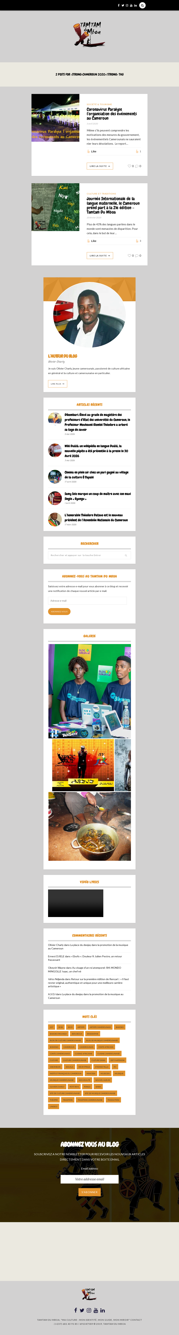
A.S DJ (51, 995)
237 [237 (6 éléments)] (51, 1028)
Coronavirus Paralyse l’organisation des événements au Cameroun (112, 114)
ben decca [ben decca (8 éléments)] (77, 1035)
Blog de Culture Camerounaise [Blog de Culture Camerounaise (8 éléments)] (65, 1041)
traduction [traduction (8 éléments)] (113, 1101)
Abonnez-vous (59, 613)
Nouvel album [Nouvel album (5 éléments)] (102, 1081)
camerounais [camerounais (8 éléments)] (86, 1048)
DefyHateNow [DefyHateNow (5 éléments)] (117, 1061)
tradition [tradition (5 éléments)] (68, 1101)
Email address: (89, 1169)
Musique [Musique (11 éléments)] (119, 1074)
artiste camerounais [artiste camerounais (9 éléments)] (100, 1028)
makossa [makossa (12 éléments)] (91, 1074)
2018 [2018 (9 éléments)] (60, 1028)
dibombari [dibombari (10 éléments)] (55, 1068)
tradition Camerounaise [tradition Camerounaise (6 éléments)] (90, 1101)
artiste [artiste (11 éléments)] (81, 1028)
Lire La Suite (98, 166)
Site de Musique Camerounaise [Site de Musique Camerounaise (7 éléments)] (100, 1094)
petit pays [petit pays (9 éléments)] (74, 1088)
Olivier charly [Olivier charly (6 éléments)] (57, 1088)
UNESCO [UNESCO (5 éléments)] (53, 1108)
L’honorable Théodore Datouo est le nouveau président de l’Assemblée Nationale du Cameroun (96, 518)
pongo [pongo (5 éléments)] (87, 1088)
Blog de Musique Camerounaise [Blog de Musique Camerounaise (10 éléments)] (102, 1041)
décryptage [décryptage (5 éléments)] (84, 1068)
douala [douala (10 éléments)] (69, 1068)
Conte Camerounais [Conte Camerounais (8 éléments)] (60, 1055)
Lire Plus (56, 385)
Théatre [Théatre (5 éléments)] (54, 1101)
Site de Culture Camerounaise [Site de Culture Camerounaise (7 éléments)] (65, 1094)
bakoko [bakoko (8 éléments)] (120, 1028)
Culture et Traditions (101, 194)
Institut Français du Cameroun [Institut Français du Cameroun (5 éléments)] (65, 1074)
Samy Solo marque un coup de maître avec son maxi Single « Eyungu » (98, 497)
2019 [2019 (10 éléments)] (70, 1028)
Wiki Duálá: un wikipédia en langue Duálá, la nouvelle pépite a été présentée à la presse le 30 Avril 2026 (96, 452)
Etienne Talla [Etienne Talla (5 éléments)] (101, 1068)
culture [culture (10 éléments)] (54, 1061)
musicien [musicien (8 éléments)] (105, 1074)
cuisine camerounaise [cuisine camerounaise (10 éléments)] (108, 1055)
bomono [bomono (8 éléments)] (54, 1048)
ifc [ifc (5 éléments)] (115, 1068)
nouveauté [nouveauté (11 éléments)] (84, 1081)
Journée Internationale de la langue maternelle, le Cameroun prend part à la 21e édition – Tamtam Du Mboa (113, 206)
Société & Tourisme (99, 104)
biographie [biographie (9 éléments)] (92, 1035)
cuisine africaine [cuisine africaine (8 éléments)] (83, 1055)
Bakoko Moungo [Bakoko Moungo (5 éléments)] (58, 1035)
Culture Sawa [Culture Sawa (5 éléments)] (98, 1061)
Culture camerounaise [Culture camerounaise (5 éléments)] (74, 1061)
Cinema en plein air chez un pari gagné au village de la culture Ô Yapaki (96, 476)
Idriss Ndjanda (56, 980)
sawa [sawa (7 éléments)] (98, 1088)
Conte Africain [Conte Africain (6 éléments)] (105, 1048)
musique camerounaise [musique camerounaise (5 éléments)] (62, 1081)
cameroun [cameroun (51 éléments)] (69, 1048)
